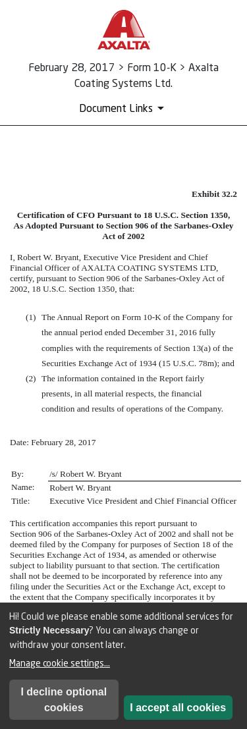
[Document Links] (124, 108)
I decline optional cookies (63, 699)
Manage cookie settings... (59, 662)
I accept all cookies (178, 707)
